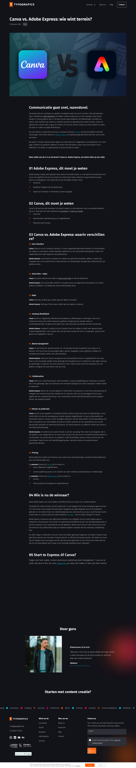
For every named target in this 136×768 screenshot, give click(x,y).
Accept (90, 765)
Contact (122, 5)
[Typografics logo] (22, 4)
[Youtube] (19, 737)
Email (91, 731)
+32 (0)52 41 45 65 (16, 731)
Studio (41, 727)
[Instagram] (11, 737)
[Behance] (23, 737)
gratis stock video (65, 278)
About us (102, 5)
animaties (64, 211)
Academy (42, 732)
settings (78, 766)
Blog (111, 5)
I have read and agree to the (106, 741)
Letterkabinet (44, 736)
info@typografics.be (17, 726)
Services (90, 5)
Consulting (43, 723)
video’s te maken (76, 211)
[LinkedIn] (15, 737)
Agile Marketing (49, 116)
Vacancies (61, 727)
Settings (100, 765)
